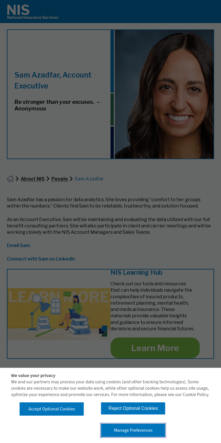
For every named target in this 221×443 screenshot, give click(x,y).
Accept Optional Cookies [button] (51, 409)
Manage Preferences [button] (133, 430)
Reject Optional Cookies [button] (133, 408)
